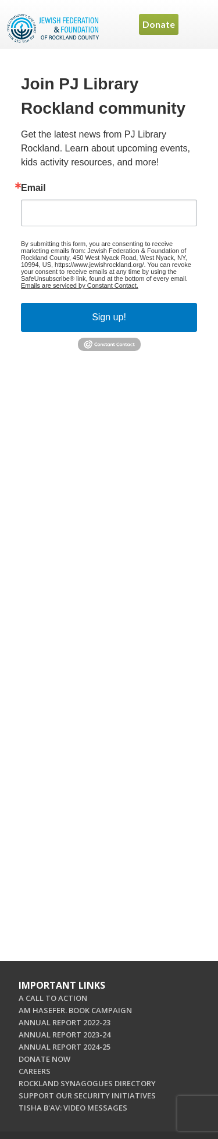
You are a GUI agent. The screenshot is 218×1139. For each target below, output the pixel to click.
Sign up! (109, 317)
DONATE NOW (44, 1059)
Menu (197, 24)
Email (33, 188)
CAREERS (35, 1071)
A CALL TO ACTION (53, 998)
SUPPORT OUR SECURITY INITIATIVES (87, 1095)
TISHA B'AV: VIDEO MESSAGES (73, 1107)
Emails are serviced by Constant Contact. (79, 285)
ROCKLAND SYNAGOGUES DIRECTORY (87, 1083)
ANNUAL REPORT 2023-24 (64, 1034)
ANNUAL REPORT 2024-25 (64, 1047)
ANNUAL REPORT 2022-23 (64, 1022)
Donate (158, 24)
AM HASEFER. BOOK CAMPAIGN (75, 1010)
